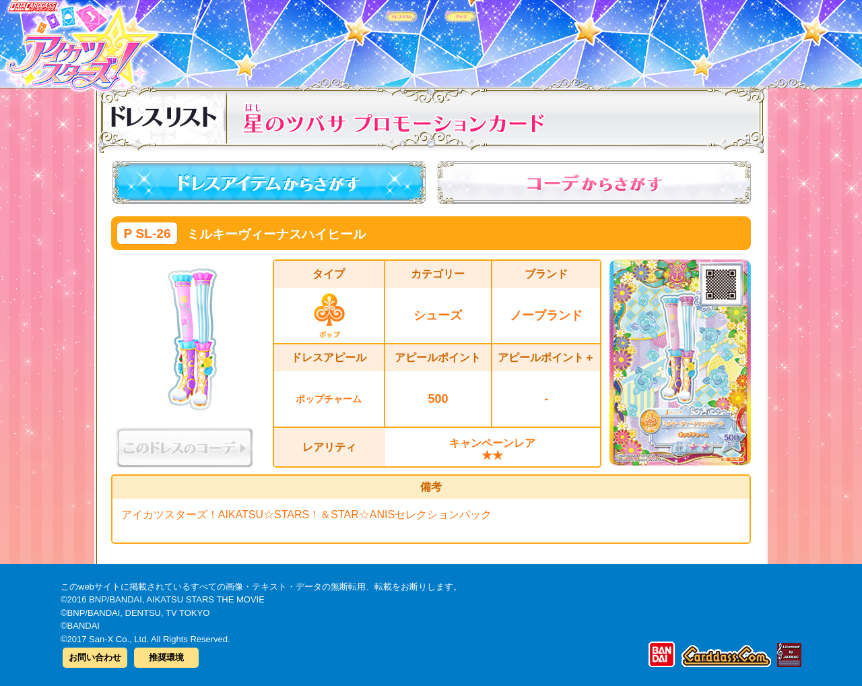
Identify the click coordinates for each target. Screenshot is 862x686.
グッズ (516, 39)
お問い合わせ (95, 657)
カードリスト (345, 39)
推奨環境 (166, 657)
